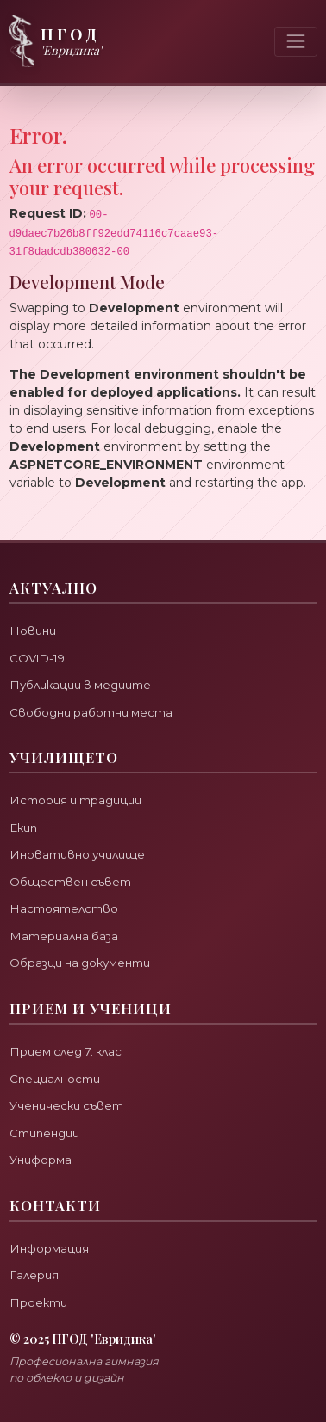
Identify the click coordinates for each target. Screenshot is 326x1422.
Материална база (63, 936)
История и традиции (75, 800)
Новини (32, 630)
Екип (23, 827)
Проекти (38, 1302)
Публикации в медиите (80, 685)
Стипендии (44, 1133)
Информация (49, 1248)
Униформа (40, 1160)
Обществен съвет (70, 882)
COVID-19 (37, 658)
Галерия (34, 1275)
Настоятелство (63, 908)
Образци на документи (79, 963)
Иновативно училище (77, 854)
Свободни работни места (90, 712)
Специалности (54, 1079)
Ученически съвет (66, 1105)
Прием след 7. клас (65, 1051)
